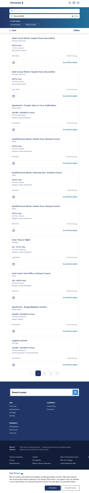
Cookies (35, 457)
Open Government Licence (69, 457)
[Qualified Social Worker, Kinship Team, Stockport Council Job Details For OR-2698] (36, 139)
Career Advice (51, 406)
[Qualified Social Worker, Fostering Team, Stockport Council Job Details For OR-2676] (37, 172)
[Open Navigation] (78, 2)
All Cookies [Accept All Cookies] (52, 488)
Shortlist (12, 416)
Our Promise (13, 430)
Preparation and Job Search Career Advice (34, 450)
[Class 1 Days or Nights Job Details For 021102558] (21, 240)
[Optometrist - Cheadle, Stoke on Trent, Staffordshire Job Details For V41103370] (34, 105)
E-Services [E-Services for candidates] (50, 409)
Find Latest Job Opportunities (30, 447)
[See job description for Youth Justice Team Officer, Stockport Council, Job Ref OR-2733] (70, 297)
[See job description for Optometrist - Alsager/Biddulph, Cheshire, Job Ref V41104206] (70, 331)
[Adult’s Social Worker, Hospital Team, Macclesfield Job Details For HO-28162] (33, 38)
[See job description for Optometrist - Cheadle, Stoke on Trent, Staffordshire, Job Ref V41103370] (70, 129)
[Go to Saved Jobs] (74, 2)
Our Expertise (13, 427)
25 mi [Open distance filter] (75, 16)
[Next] (57, 373)
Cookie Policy (19, 482)
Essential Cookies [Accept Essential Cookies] (70, 488)
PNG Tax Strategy (66, 460)
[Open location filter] (39, 16)
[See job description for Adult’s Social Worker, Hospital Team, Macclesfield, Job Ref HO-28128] (70, 96)
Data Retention (14, 463)
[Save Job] (13, 62)
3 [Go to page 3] (50, 373)
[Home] (16, 3)
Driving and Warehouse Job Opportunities (56, 447)
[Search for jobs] (69, 2)
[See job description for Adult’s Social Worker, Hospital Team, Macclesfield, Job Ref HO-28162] (70, 62)
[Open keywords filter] (44, 11)
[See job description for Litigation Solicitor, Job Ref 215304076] (70, 365)
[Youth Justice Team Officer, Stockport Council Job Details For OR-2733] (31, 273)
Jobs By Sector (14, 409)
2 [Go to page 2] (44, 373)
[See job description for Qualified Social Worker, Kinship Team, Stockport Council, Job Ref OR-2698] (70, 163)
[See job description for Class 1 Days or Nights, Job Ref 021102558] (70, 264)
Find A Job (12, 406)
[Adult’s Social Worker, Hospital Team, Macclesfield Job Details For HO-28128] (33, 72)
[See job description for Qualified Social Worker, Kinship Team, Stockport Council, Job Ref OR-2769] (70, 230)
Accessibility (36, 460)
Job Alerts (12, 413)
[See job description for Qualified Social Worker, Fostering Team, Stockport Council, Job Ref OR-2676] (70, 197)
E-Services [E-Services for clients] (12, 433)
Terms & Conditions (16, 457)
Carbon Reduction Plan (68, 463)
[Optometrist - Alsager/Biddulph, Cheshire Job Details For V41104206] (29, 307)
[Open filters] (77, 30)
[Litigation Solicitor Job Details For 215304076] (19, 340)
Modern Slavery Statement (41, 463)
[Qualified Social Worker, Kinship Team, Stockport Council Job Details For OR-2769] (36, 206)
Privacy (11, 460)
